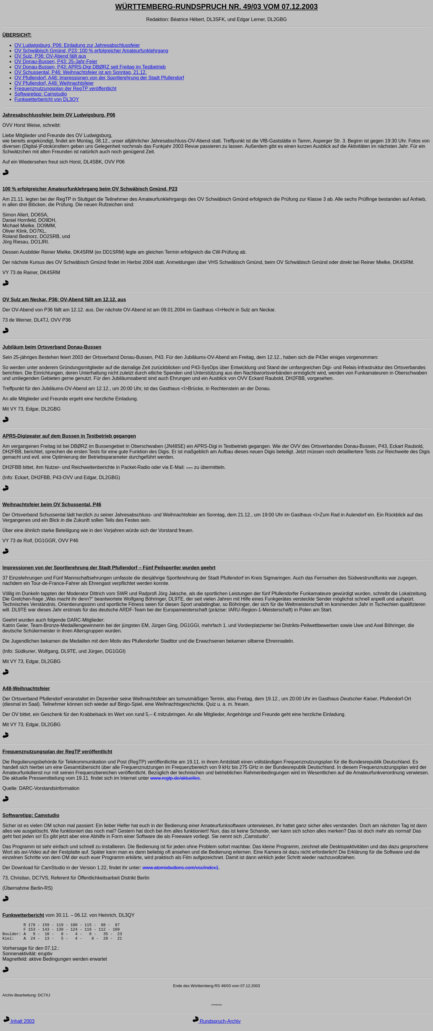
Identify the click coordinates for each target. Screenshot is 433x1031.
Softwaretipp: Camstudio (40, 93)
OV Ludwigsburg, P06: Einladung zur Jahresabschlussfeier (77, 45)
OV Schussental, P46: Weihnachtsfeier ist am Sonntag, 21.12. (80, 72)
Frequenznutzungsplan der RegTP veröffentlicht (65, 88)
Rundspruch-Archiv (216, 1024)
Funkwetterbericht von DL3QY (46, 99)
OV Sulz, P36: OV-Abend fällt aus (50, 56)
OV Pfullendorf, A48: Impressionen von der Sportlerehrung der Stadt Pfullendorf (99, 77)
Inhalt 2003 (19, 1024)
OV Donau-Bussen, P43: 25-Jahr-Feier (55, 61)
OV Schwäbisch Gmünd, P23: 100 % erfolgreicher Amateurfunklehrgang (91, 50)
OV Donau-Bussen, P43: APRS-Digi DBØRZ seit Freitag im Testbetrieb (90, 66)
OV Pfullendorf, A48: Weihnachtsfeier (54, 83)
